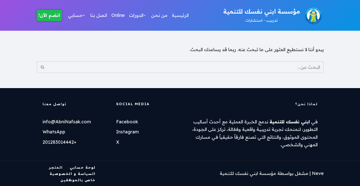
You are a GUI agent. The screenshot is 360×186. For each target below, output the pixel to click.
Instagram (127, 132)
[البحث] (186, 67)
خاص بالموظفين (77, 180)
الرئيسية (180, 15)
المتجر (56, 167)
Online (118, 15)
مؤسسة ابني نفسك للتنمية (248, 173)
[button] (144, 15)
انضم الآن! (49, 15)
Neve (318, 173)
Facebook (127, 122)
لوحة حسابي (82, 167)
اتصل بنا (98, 15)
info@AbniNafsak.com (67, 122)
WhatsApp (54, 132)
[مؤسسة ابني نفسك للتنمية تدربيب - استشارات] (273, 15)
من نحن (159, 15)
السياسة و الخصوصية (72, 173)
